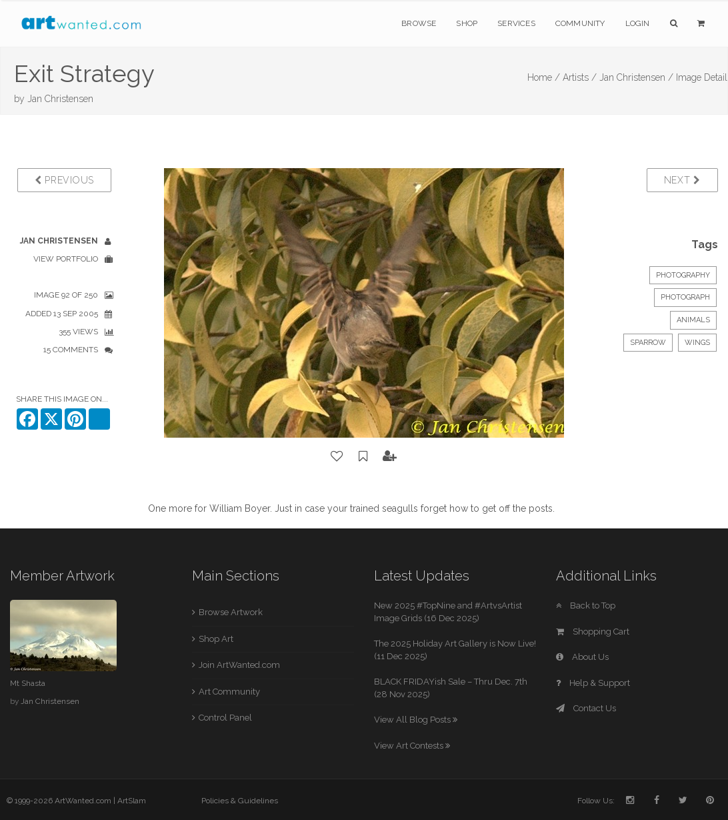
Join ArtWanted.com (239, 665)
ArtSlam (131, 800)
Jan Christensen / (636, 77)
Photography (683, 275)
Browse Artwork (231, 612)
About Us (582, 657)
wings (697, 342)
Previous (64, 180)
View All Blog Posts (415, 720)
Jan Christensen (60, 98)
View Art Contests (412, 746)
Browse (418, 23)
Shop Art (216, 639)
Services (516, 23)
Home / (543, 77)
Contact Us (586, 708)
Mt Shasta (27, 683)
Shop (466, 23)
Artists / (580, 77)
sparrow (648, 342)
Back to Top (585, 605)
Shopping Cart (592, 632)
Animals (693, 320)
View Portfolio (65, 259)
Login (637, 23)
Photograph (685, 297)
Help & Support (593, 683)
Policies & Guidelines (239, 800)
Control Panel (225, 718)
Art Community (229, 692)
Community (580, 23)
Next (682, 180)
